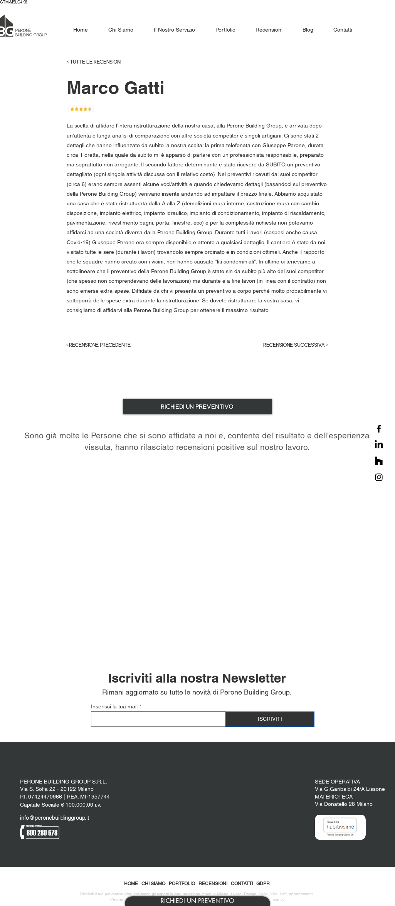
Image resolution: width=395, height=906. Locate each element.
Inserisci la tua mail (114, 706)
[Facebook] (379, 429)
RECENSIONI (212, 883)
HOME (131, 883)
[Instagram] (379, 477)
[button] (197, 901)
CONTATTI (242, 883)
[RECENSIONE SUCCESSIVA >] (289, 345)
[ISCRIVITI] (270, 719)
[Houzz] (379, 461)
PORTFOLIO (182, 883)
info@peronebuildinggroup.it (54, 817)
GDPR (263, 883)
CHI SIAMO (153, 883)
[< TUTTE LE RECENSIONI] (109, 62)
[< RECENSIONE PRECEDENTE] (105, 345)
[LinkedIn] (379, 445)
